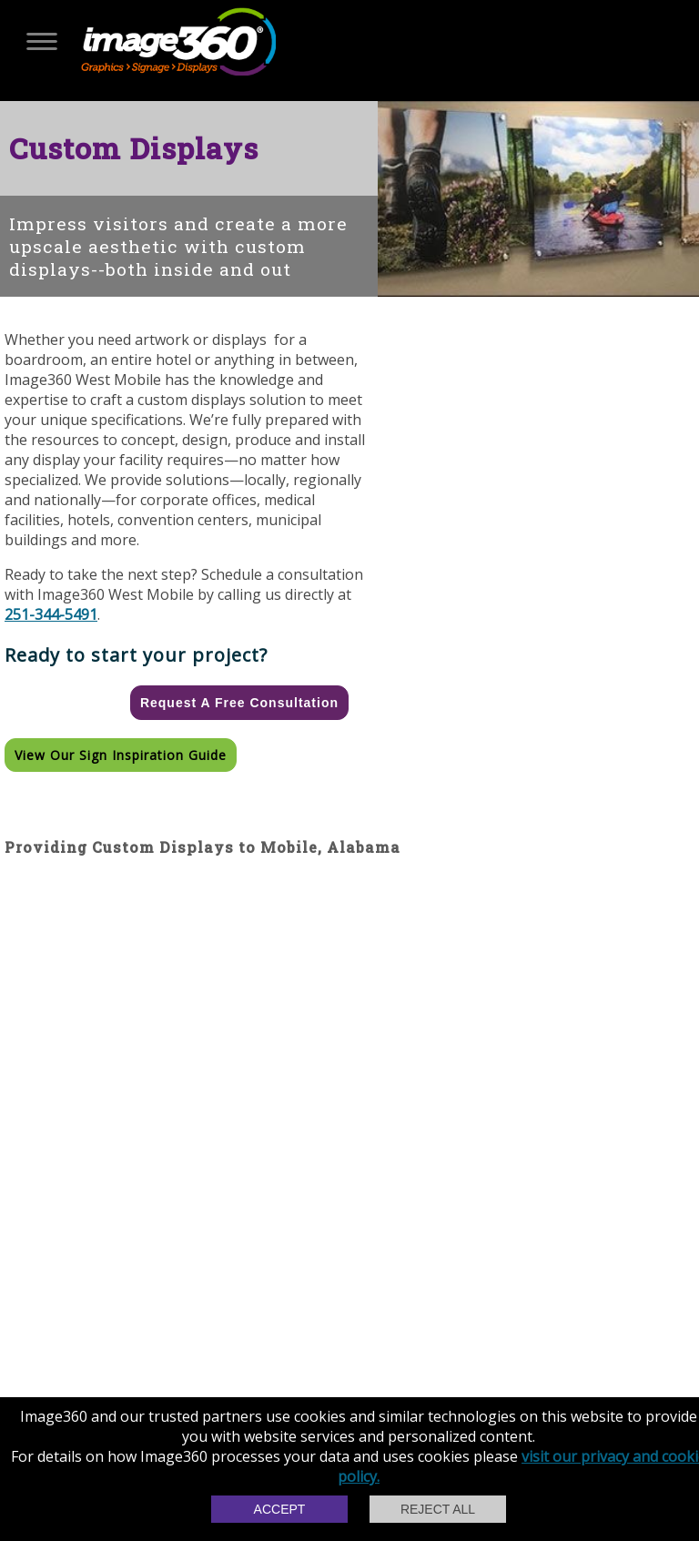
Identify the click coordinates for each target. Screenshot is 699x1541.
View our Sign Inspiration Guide (121, 755)
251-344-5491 (51, 614)
